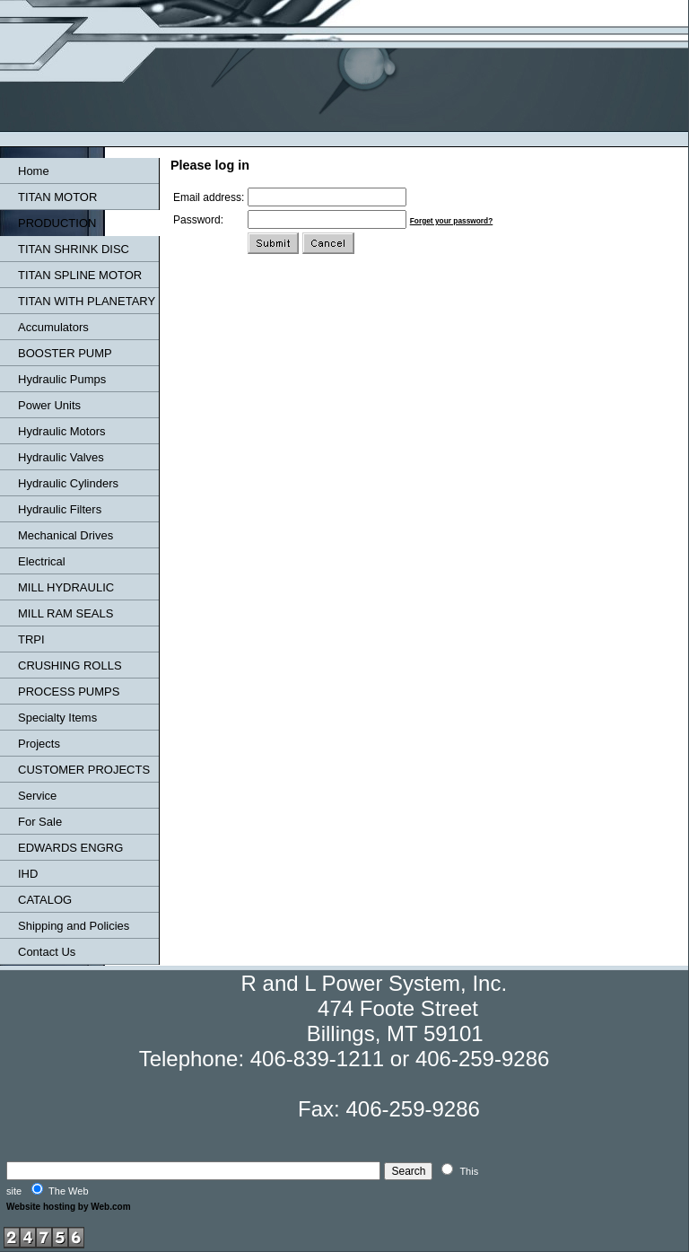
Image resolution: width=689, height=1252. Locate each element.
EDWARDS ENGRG (70, 847)
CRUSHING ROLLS (70, 665)
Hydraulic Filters (59, 509)
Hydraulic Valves (61, 457)
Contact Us (46, 952)
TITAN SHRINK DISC (73, 249)
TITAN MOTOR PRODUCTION (57, 210)
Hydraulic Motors (62, 431)
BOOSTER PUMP (65, 353)
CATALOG (45, 899)
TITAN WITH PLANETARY (86, 301)
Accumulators (53, 327)
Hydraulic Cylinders (68, 483)
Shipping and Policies (73, 925)
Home (33, 171)
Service (37, 795)
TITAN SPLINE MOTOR (80, 275)
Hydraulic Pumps (62, 379)
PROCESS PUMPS (68, 691)
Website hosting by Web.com (68, 1207)
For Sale (40, 821)
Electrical (41, 561)
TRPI (31, 639)
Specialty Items (57, 717)
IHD (28, 873)
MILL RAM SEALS (65, 613)
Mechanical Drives (65, 535)
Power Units (49, 405)
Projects (39, 743)
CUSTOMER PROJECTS (84, 769)
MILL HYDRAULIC (66, 587)
